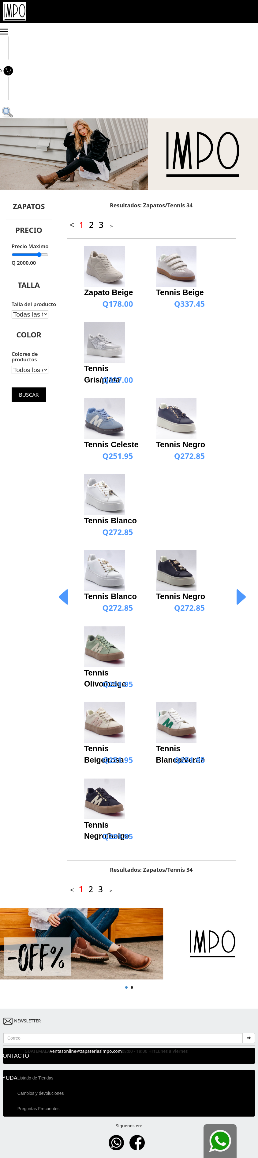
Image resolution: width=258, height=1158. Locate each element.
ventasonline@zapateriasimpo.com (86, 1051)
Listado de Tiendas (35, 1077)
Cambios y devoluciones (40, 1093)
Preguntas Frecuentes (38, 1108)
